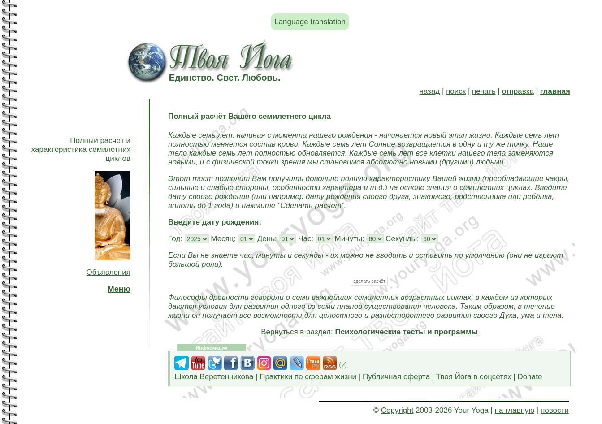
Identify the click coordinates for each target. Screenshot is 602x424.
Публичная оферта (396, 376)
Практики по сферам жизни (308, 376)
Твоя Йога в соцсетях (473, 376)
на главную (514, 410)
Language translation (310, 21)
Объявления (108, 272)
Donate (530, 376)
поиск (456, 91)
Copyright (397, 410)
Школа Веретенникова (213, 376)
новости (555, 410)
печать (484, 91)
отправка (518, 91)
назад (429, 91)
